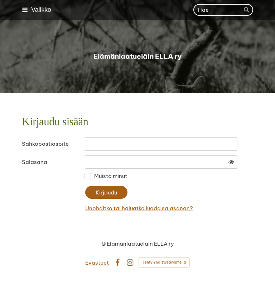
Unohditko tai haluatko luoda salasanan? (139, 208)
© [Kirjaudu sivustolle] (104, 243)
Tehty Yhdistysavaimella (164, 262)
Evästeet (97, 262)
